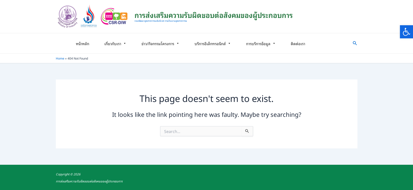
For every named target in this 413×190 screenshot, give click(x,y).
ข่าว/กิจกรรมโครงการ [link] (160, 43)
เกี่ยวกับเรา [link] (115, 43)
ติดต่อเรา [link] (298, 43)
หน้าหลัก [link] (82, 43)
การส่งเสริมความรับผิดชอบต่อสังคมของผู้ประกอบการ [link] (213, 14)
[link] (406, 31)
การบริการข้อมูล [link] (261, 43)
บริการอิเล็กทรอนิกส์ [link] (213, 43)
